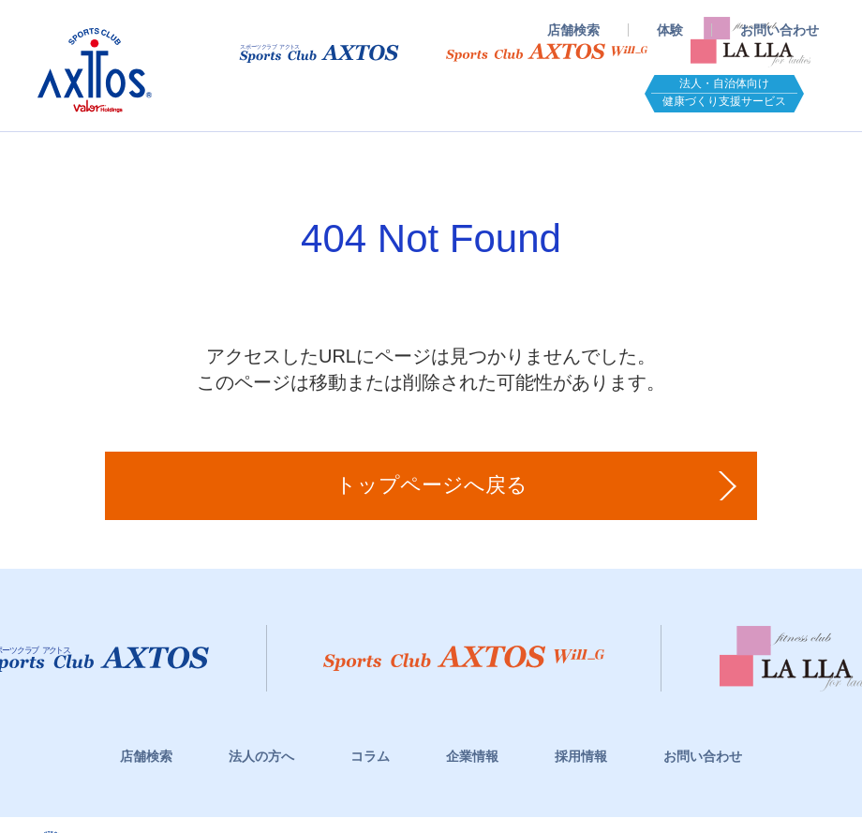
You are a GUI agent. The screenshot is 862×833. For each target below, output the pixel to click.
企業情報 (472, 756)
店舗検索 (573, 30)
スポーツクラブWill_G (546, 52)
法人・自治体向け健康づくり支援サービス (724, 92)
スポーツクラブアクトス (94, 70)
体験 (670, 30)
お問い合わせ (779, 30)
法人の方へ (261, 756)
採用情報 (581, 756)
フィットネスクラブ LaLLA (750, 37)
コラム (370, 756)
